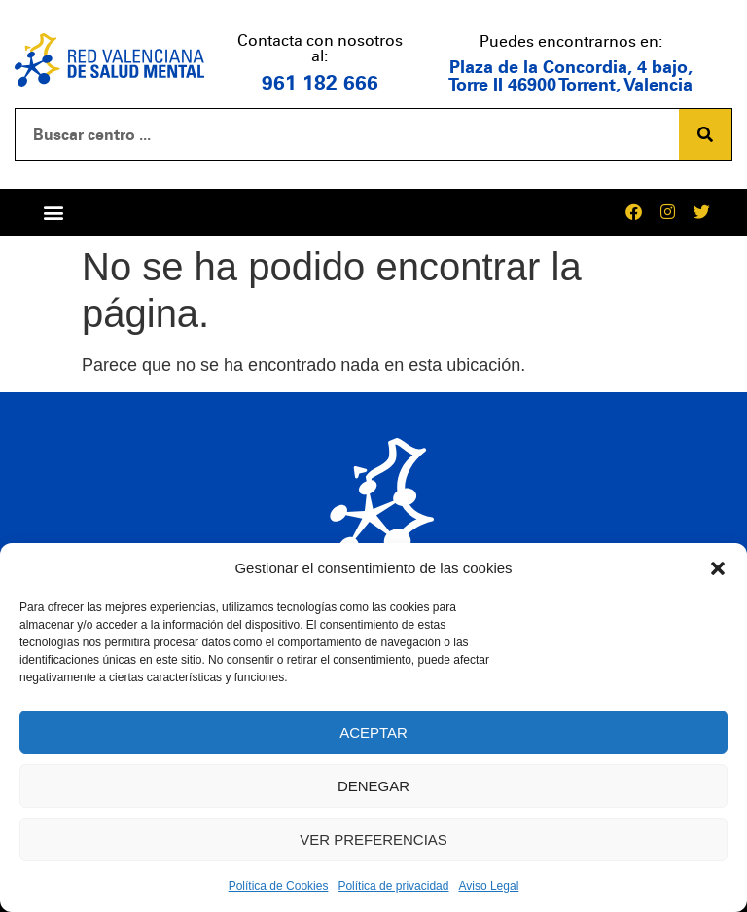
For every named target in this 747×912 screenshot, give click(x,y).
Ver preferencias (373, 839)
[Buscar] (705, 134)
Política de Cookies (279, 886)
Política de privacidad (393, 886)
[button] (718, 568)
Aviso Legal (488, 886)
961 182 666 (320, 82)
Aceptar (373, 732)
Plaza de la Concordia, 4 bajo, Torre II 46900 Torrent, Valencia (570, 75)
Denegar (373, 786)
